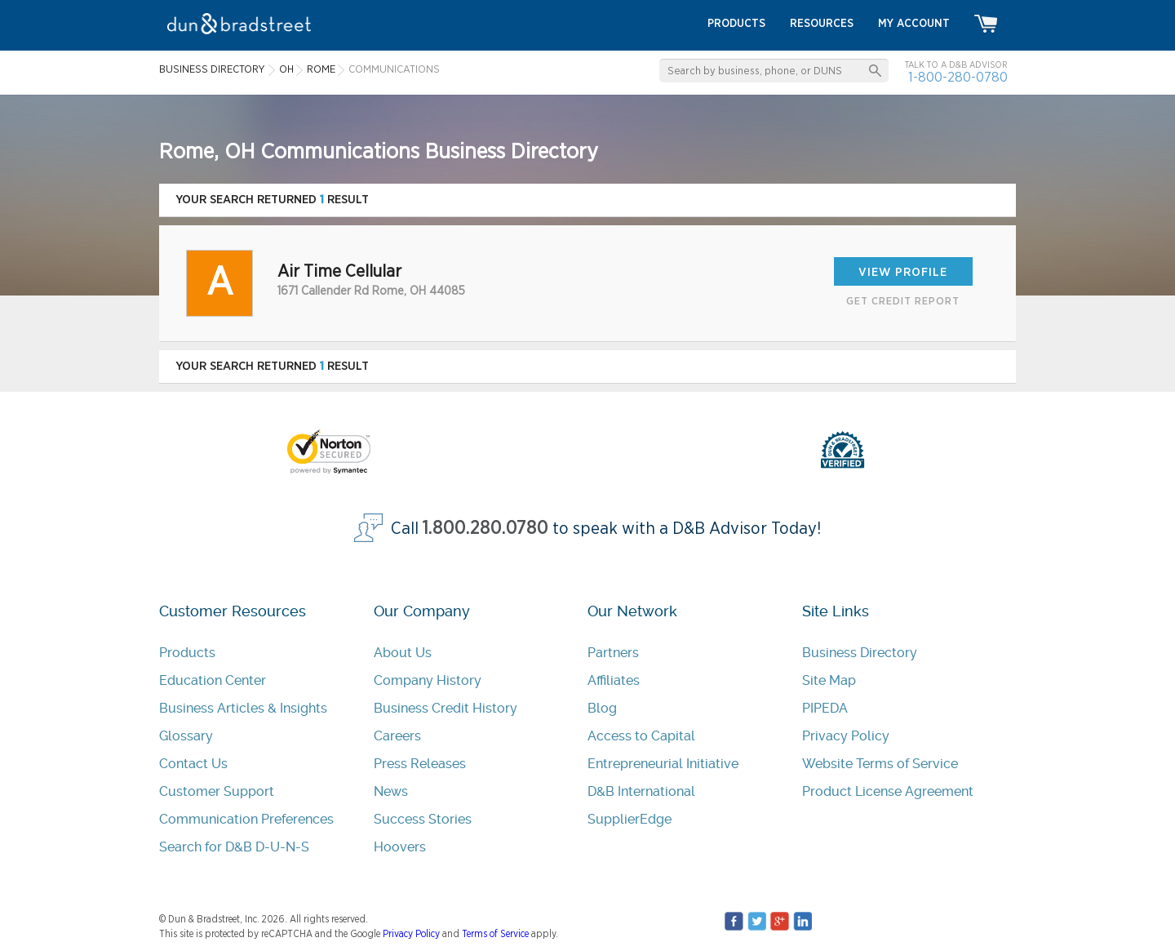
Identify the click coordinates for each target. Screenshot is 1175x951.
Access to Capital (641, 736)
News (391, 791)
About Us (403, 652)
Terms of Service (495, 934)
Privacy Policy (845, 736)
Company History (427, 680)
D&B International (641, 791)
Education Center (212, 680)
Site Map (829, 680)
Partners (613, 652)
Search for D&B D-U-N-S (234, 847)
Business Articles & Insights (243, 708)
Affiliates (614, 680)
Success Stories (423, 819)
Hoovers (400, 847)
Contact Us (193, 763)
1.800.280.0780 (485, 528)
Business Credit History (445, 708)
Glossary (186, 736)
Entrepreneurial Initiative (663, 763)
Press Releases (420, 763)
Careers (397, 736)
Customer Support (216, 791)
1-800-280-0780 (958, 77)
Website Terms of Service (880, 763)
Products (187, 652)
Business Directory (859, 652)
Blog (602, 708)
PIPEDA (825, 708)
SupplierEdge (630, 819)
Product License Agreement (887, 791)
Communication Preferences (246, 819)
